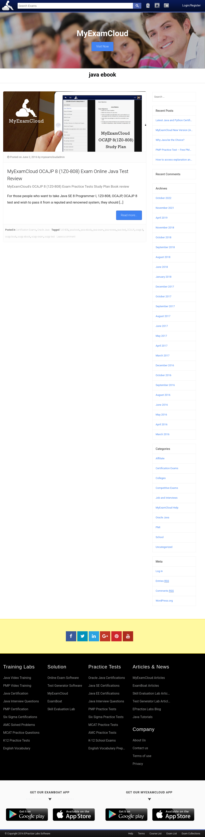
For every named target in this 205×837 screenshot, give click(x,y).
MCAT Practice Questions (21, 733)
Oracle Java (43, 229)
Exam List (171, 833)
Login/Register (191, 5)
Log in (159, 571)
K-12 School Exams (102, 740)
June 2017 (162, 325)
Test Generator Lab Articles (151, 701)
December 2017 (165, 286)
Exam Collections (191, 833)
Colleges (161, 478)
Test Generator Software (64, 686)
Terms (141, 833)
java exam (98, 229)
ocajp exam (37, 236)
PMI (158, 527)
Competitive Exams (167, 487)
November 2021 (165, 207)
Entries (162, 581)
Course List (156, 833)
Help (130, 833)
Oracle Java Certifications (106, 678)
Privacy (138, 764)
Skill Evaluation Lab (61, 709)
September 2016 (165, 385)
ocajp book (11, 236)
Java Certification (15, 693)
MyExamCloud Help (167, 507)
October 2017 (163, 296)
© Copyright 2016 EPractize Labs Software (27, 833)
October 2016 (163, 375)
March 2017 (163, 355)
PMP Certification (15, 709)
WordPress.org (164, 600)
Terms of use (142, 756)
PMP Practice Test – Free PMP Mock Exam (174, 149)
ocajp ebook (24, 236)
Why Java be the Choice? (170, 139)
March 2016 (163, 434)
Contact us (140, 748)
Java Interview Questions (21, 701)
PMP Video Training (17, 686)
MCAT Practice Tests (103, 725)
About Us (139, 740)
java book (74, 229)
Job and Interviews (167, 497)
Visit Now (102, 45)
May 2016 (161, 414)
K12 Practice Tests (16, 740)
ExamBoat (54, 701)
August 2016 (163, 394)
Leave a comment (66, 236)
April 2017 (162, 345)
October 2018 (163, 237)
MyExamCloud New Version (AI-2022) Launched (174, 130)
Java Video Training (17, 678)
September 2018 (165, 247)
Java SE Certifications (104, 686)
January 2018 (164, 276)
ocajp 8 (139, 229)
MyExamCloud (57, 693)
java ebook (86, 229)
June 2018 (162, 266)
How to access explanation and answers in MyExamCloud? (174, 159)
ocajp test (50, 236)
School (160, 537)
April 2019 (162, 217)
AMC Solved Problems (19, 725)
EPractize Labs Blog (147, 709)
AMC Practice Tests (102, 733)
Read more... (129, 215)
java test (121, 229)
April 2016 (162, 424)
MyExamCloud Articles (149, 678)
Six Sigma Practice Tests (106, 717)
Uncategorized (164, 546)
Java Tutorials (142, 717)
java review (110, 229)
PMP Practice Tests (102, 709)
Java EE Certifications (104, 693)
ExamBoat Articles (146, 686)
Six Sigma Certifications (20, 717)
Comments (165, 590)
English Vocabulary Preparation (107, 748)
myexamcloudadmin (53, 157)
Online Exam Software (63, 678)
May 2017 (161, 335)
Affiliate (160, 458)
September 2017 (165, 306)
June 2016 (162, 404)
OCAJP (131, 229)
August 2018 (163, 257)
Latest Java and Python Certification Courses (174, 120)
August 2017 (163, 316)
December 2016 (165, 365)
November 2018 (165, 227)
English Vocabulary (16, 748)
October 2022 (163, 198)
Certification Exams (26, 229)
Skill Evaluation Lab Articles (151, 693)
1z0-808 (64, 229)
